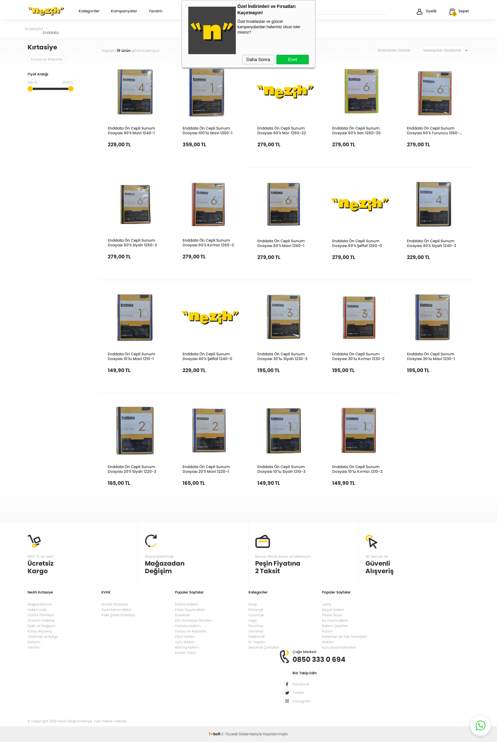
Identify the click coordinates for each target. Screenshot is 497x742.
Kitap (252, 604)
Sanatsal (255, 631)
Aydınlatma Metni (116, 609)
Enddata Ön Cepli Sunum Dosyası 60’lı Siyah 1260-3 (132, 243)
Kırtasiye (255, 609)
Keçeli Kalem (333, 609)
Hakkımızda (37, 609)
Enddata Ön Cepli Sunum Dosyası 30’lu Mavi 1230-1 (431, 356)
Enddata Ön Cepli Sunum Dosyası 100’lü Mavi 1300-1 (207, 130)
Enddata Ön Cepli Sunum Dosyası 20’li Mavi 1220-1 (206, 469)
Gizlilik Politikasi (114, 604)
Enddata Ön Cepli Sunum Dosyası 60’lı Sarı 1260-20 (356, 130)
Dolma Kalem (186, 604)
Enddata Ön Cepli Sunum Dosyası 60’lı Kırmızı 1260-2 (208, 243)
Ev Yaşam (256, 641)
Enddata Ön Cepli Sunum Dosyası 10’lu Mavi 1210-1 (131, 356)
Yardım (155, 11)
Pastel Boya (332, 615)
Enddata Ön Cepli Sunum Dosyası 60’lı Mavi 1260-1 (281, 243)
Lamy (326, 604)
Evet (292, 59)
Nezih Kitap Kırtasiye (46, 11)
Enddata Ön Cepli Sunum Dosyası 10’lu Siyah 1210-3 (281, 469)
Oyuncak (256, 615)
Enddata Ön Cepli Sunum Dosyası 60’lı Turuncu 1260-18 (433, 130)
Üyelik (426, 11)
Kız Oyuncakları (335, 620)
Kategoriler (89, 11)
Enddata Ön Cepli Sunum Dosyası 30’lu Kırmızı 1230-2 (358, 356)
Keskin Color (185, 652)
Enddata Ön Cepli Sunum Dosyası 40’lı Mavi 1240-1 (131, 130)
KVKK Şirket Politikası (118, 615)
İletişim (34, 641)
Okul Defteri (185, 636)
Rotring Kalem (187, 647)
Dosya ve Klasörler (47, 59)
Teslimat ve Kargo (43, 636)
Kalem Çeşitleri (335, 625)
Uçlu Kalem (184, 641)
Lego (252, 620)
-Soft (215, 734)
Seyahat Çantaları (263, 647)
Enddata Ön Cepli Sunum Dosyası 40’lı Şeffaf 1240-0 (207, 356)
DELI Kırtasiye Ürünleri (193, 620)
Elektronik (256, 636)
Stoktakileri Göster (398, 50)
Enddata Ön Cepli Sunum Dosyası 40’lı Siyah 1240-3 (431, 243)
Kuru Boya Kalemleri (339, 647)
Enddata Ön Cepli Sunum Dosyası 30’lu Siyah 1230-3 (282, 356)
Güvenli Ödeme (41, 620)
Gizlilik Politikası (41, 615)
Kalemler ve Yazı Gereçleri (344, 636)
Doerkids (182, 615)
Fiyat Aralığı (38, 75)
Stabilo (328, 641)
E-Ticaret (230, 734)
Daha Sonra (258, 59)
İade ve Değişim (41, 625)
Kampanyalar (124, 11)
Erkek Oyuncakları (190, 609)
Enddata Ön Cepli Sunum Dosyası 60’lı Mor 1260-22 (281, 130)
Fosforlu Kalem (187, 625)
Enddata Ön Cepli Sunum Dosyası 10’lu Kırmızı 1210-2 (357, 469)
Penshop (255, 625)
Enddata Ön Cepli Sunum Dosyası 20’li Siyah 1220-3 (132, 469)
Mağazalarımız (40, 604)
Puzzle (327, 631)
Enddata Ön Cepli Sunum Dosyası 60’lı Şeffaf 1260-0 (357, 243)
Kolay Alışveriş (40, 631)
